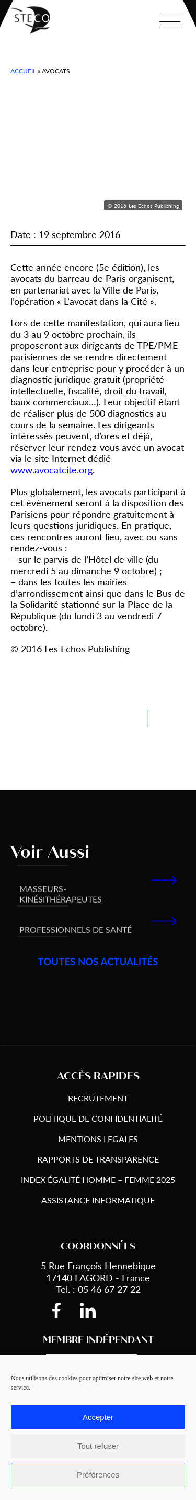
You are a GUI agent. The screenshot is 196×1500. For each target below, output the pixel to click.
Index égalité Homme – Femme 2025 (98, 1180)
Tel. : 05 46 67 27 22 (98, 1288)
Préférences (98, 1474)
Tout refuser (98, 1445)
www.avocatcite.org (51, 469)
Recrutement (98, 1098)
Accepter (98, 1417)
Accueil (23, 70)
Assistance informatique (98, 1200)
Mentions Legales (98, 1139)
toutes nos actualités (98, 962)
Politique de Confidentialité (98, 1118)
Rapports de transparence (98, 1159)
